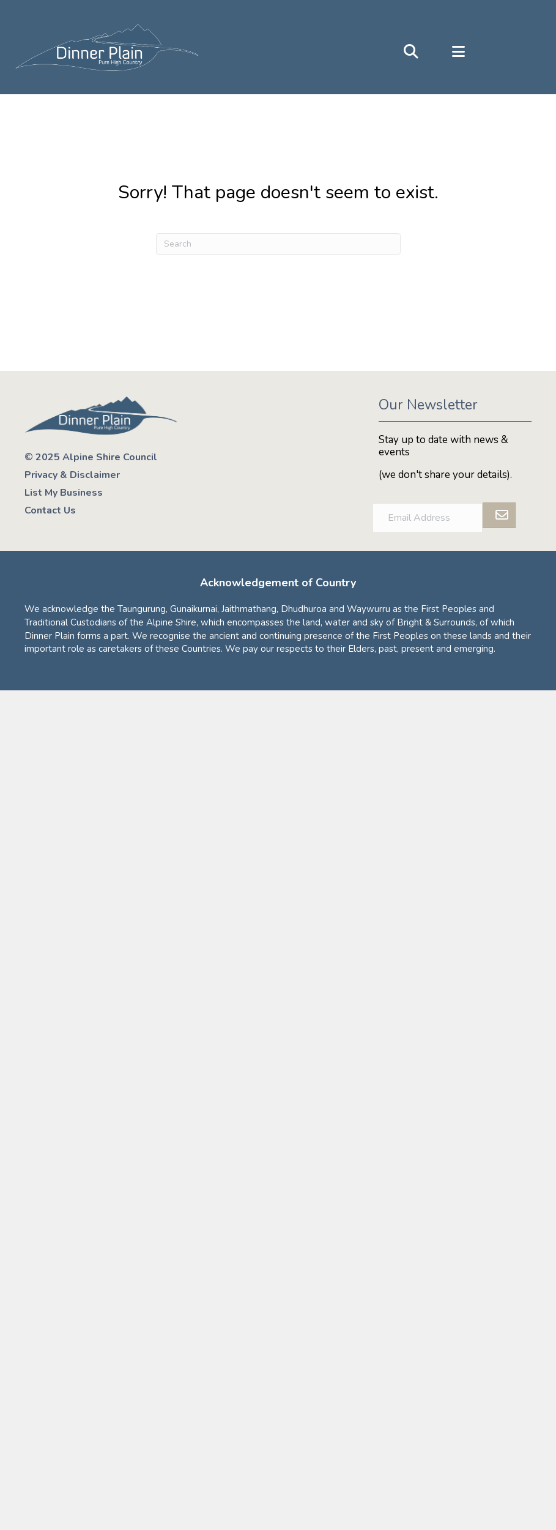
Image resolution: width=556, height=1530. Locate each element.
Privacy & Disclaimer (72, 475)
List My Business (63, 492)
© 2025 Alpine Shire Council (90, 457)
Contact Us (50, 510)
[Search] (278, 244)
